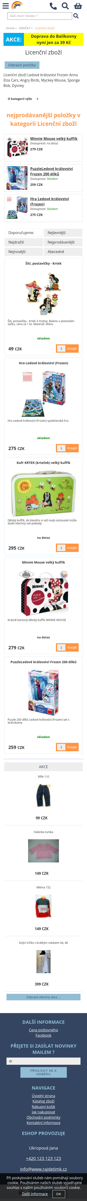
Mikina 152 (43, 887)
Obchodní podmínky (43, 1117)
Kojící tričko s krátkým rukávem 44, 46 (43, 943)
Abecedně (56, 251)
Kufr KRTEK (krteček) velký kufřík (43, 462)
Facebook (43, 1035)
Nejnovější (17, 251)
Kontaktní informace (44, 1122)
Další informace (35, 1193)
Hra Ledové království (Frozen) (43, 363)
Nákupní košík (43, 1106)
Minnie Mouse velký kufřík (53, 138)
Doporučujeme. (21, 232)
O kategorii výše (20, 99)
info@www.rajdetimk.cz (43, 1169)
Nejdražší (16, 242)
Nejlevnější (56, 232)
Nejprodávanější (61, 242)
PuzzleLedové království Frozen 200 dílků (43, 662)
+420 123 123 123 (43, 1158)
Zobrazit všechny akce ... (43, 997)
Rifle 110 (43, 777)
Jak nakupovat (43, 1112)
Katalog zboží (43, 1101)
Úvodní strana (43, 1095)
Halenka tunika (43, 832)
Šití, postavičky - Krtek (44, 263)
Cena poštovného (43, 1030)
